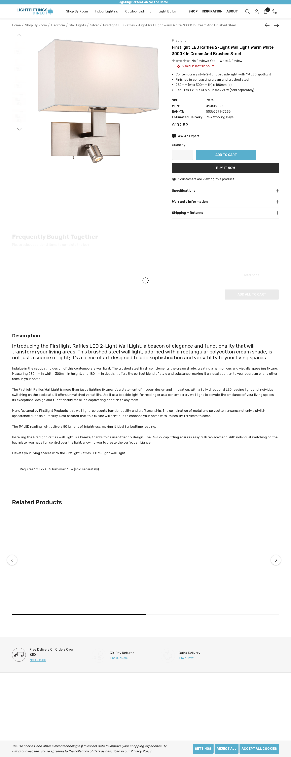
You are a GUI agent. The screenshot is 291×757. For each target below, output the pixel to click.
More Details (38, 660)
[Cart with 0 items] (265, 11)
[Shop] (193, 11)
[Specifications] (225, 190)
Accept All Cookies (259, 749)
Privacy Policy (140, 751)
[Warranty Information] (225, 201)
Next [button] (276, 560)
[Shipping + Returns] (225, 212)
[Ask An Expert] (185, 136)
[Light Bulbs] (167, 11)
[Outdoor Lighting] (138, 11)
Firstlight (179, 40)
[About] (232, 11)
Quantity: (179, 145)
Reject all (227, 749)
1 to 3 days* (186, 658)
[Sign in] (256, 11)
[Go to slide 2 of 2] (19, 129)
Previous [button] (12, 560)
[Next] (275, 25)
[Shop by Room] (77, 11)
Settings (203, 749)
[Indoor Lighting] (106, 11)
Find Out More (119, 658)
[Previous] (268, 25)
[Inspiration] (212, 11)
